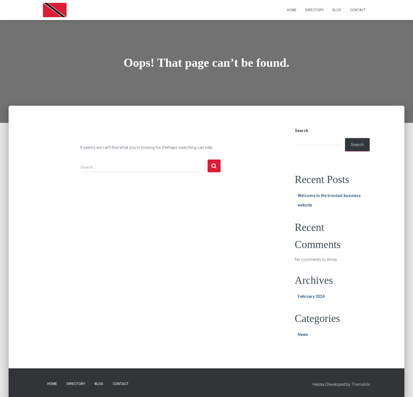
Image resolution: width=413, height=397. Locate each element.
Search (301, 130)
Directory (314, 10)
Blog (336, 10)
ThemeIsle (360, 384)
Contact (358, 10)
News (303, 334)
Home (292, 10)
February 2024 (311, 296)
